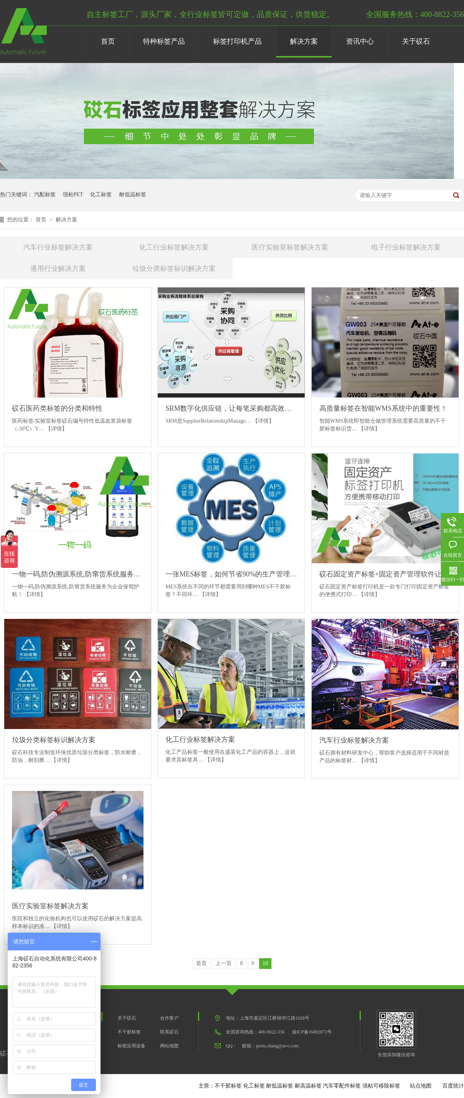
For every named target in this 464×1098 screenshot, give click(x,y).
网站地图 (169, 1046)
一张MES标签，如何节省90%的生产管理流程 (231, 574)
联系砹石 (169, 1032)
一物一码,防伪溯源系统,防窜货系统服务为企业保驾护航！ (77, 574)
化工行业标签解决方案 (174, 247)
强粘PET (73, 194)
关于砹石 (416, 41)
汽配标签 (45, 194)
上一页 (223, 963)
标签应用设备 (131, 1046)
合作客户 (169, 1018)
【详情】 (56, 429)
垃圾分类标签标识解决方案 (174, 268)
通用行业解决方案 (58, 268)
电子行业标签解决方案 (406, 247)
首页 (108, 41)
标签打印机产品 (237, 41)
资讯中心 (360, 41)
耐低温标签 (132, 194)
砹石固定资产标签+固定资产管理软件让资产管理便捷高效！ (385, 574)
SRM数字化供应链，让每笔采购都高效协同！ (231, 408)
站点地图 (421, 1086)
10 (265, 963)
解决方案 (304, 41)
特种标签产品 (164, 41)
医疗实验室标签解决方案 (290, 247)
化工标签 (101, 194)
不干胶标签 (129, 1032)
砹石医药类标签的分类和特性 (57, 408)
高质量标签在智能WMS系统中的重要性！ (383, 408)
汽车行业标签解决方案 (58, 247)
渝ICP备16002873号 (312, 1032)
